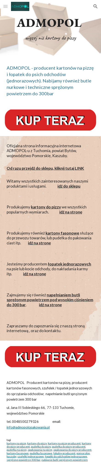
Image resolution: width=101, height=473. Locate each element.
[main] (50, 28)
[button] (5, 6)
